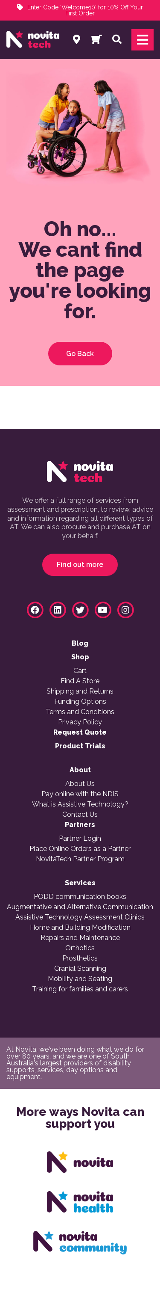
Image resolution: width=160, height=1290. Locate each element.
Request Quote (80, 732)
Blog (80, 643)
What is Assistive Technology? (80, 804)
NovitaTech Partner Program (80, 859)
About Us (80, 783)
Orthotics (80, 948)
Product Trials (80, 746)
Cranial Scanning (80, 968)
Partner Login (80, 838)
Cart (80, 670)
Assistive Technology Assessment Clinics (80, 917)
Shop (80, 657)
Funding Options (80, 701)
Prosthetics (80, 958)
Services (80, 883)
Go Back (80, 354)
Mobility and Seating (80, 979)
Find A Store (80, 681)
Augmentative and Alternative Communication (80, 907)
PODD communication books (80, 896)
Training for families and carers (80, 989)
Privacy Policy (80, 722)
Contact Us (80, 814)
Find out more (80, 564)
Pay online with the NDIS (80, 794)
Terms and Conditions (80, 712)
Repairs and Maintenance (80, 937)
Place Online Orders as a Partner (80, 848)
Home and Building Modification (80, 927)
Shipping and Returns (80, 691)
